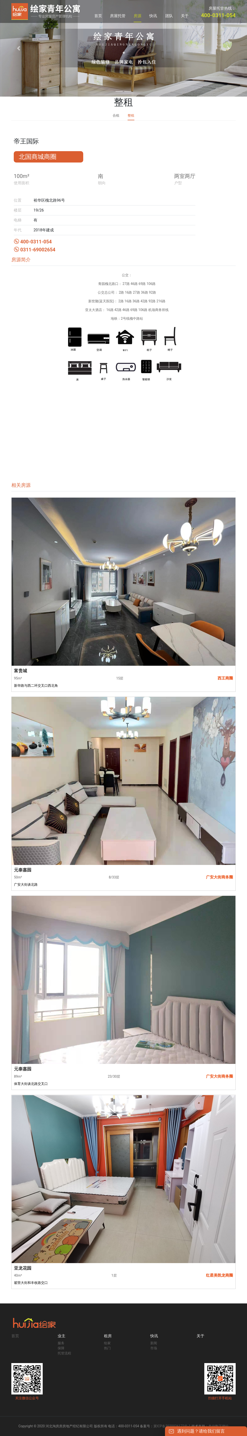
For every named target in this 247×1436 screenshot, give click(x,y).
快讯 (153, 16)
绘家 (107, 1343)
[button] (18, 48)
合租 (116, 115)
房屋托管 (117, 16)
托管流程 (64, 1353)
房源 (137, 16)
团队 (169, 16)
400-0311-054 (33, 242)
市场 (153, 1348)
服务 (61, 1343)
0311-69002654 (34, 250)
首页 (98, 16)
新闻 (153, 1343)
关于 (185, 16)
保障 (61, 1348)
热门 (107, 1348)
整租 (131, 115)
